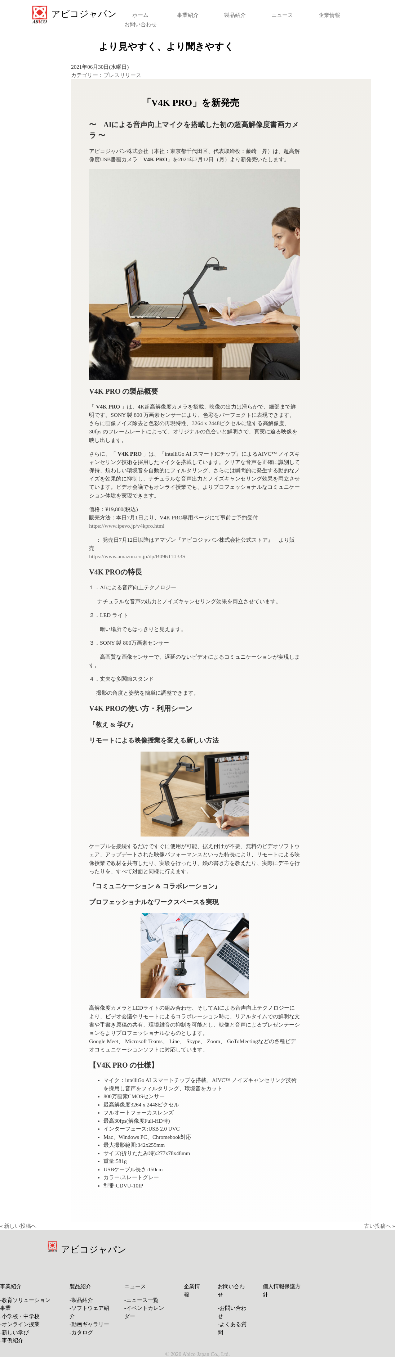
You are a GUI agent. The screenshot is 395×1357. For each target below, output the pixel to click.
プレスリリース (122, 75)
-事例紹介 (11, 1340)
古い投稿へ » (379, 1226)
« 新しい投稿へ (18, 1226)
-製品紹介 (81, 1300)
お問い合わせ (140, 24)
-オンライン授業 (20, 1324)
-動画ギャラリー (89, 1324)
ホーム (140, 15)
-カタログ (81, 1332)
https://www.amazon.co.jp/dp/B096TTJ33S (137, 556)
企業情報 (329, 15)
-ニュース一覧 (141, 1300)
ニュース (282, 15)
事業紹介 (188, 15)
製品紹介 (235, 15)
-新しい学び (14, 1332)
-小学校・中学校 (20, 1316)
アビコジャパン (94, 1249)
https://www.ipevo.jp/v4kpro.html (126, 526)
